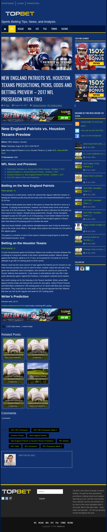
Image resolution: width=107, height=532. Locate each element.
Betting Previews (39, 105)
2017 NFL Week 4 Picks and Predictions (23, 177)
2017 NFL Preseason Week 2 (45, 430)
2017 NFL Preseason (19, 430)
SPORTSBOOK (7, 3)
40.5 (54, 150)
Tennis (54, 28)
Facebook (6, 498)
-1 (46, 150)
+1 (26, 150)
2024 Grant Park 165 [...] (94, 144)
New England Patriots (38, 435)
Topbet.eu (61, 526)
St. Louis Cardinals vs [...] (94, 154)
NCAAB (21, 28)
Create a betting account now (13, 306)
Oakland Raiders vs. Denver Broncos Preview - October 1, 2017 (32, 172)
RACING (64, 28)
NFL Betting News (54, 105)
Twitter (2, 498)
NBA (29, 28)
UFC (37, 28)
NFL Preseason (31, 446)
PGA (45, 28)
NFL (12, 28)
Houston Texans (17, 435)
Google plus (10, 498)
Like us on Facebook (91, 136)
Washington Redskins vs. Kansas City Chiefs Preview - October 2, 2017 (36, 169)
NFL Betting (64, 441)
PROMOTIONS (33, 3)
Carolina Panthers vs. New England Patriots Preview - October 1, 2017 (35, 175)
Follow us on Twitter (92, 130)
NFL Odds (15, 446)
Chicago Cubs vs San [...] (94, 249)
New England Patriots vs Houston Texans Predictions (32, 441)
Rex (7, 105)
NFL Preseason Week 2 (52, 446)
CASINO (20, 3)
